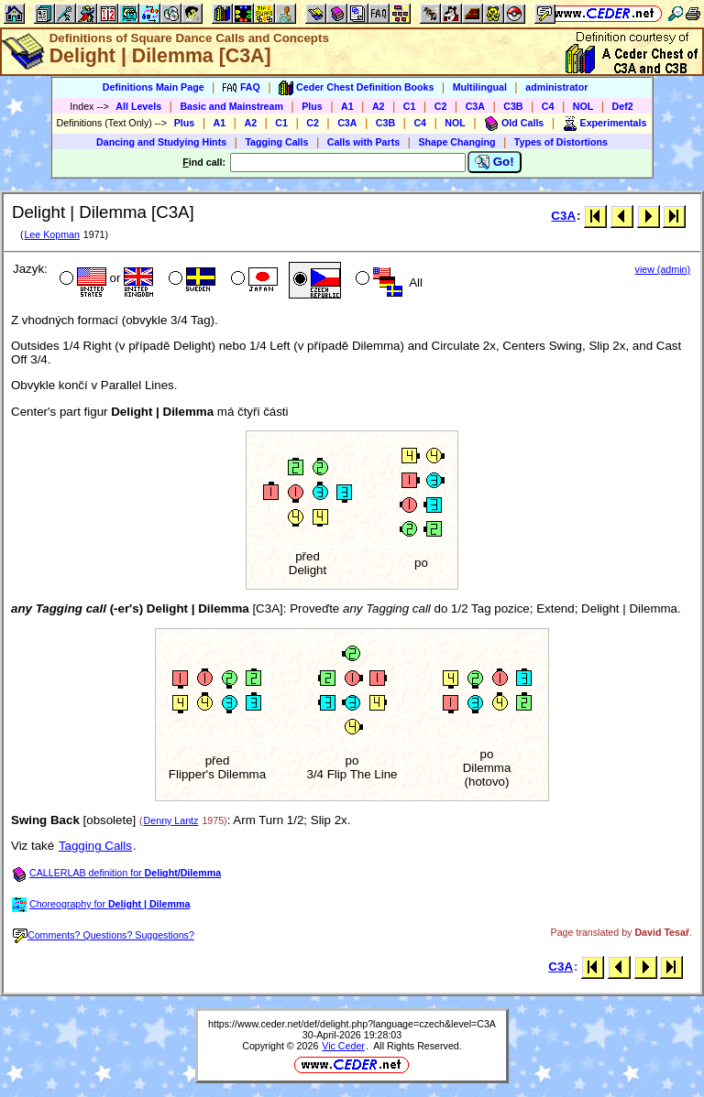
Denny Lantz (171, 820)
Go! (494, 162)
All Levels (138, 106)
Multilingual (480, 86)
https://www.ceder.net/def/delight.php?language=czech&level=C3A (352, 1023)
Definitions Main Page (153, 86)
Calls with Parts (363, 141)
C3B (512, 106)
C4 (548, 106)
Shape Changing (456, 141)
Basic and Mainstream (231, 106)
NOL (583, 106)
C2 (440, 106)
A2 (378, 106)
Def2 (622, 106)
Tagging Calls (276, 141)
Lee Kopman (51, 234)
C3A (475, 106)
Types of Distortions (561, 141)
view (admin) (662, 269)
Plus (312, 106)
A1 (347, 106)
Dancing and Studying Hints (161, 141)
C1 (409, 106)
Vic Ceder (343, 1045)
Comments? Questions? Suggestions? (103, 934)
